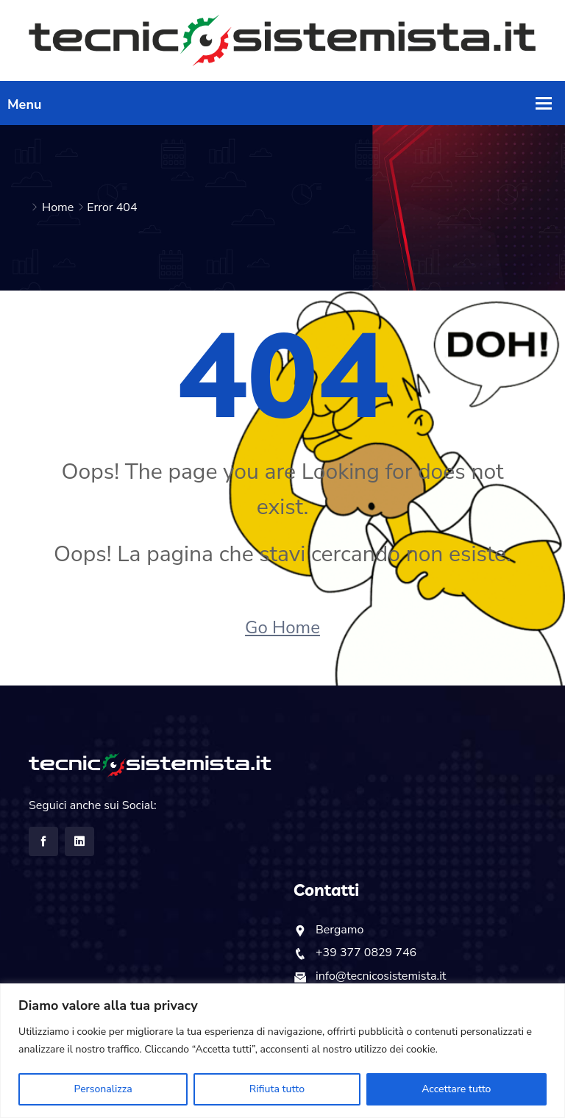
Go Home (282, 627)
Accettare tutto (456, 1089)
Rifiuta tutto (277, 1089)
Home (58, 207)
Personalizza (103, 1089)
